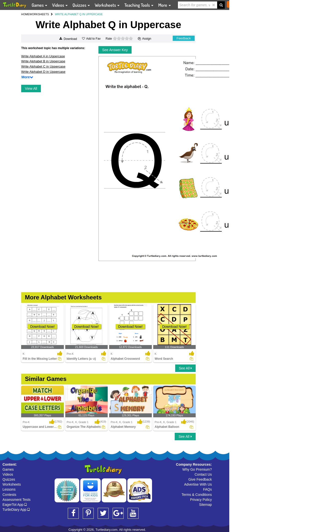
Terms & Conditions (197, 495)
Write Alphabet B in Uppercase (43, 61)
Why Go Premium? (197, 469)
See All (185, 368)
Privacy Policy (201, 500)
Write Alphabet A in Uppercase (43, 56)
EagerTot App (14, 505)
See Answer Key (115, 50)
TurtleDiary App (16, 510)
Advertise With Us (198, 484)
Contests (9, 495)
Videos (7, 474)
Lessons (8, 489)
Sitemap (205, 505)
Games (8, 469)
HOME (25, 14)
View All (31, 88)
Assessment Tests (16, 500)
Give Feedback (200, 479)
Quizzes (8, 479)
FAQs (207, 489)
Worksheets (11, 484)
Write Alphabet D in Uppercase (43, 72)
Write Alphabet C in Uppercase (43, 66)
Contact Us (203, 474)
